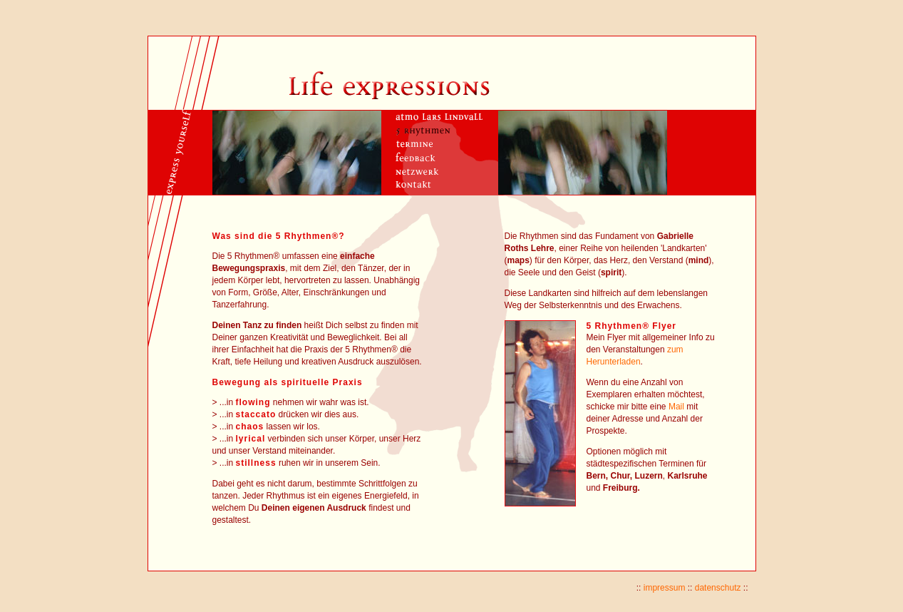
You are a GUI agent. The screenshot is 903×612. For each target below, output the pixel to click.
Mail (676, 407)
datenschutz (718, 588)
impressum (665, 588)
